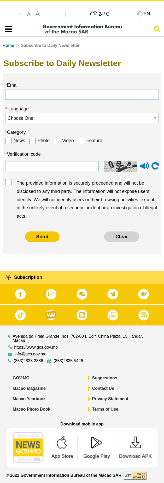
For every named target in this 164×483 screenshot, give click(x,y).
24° (104, 14)
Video (68, 140)
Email (13, 85)
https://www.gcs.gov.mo (36, 347)
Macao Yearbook (29, 399)
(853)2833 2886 (28, 361)
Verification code (24, 154)
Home (8, 45)
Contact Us (103, 388)
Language (18, 108)
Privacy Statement (110, 399)
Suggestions (104, 378)
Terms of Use (105, 409)
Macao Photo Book (31, 409)
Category (16, 132)
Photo (44, 140)
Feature (94, 140)
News (19, 140)
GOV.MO (21, 378)
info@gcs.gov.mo (30, 354)
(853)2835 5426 (68, 361)
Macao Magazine (29, 388)
